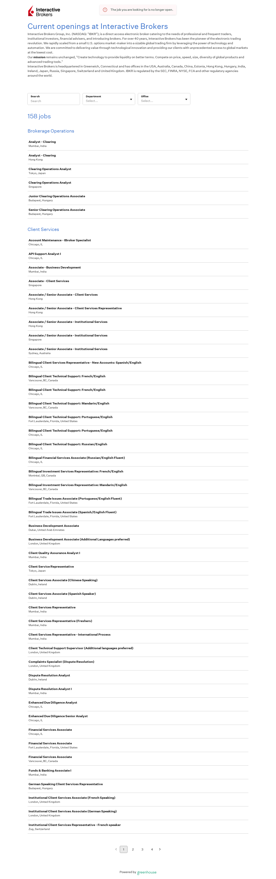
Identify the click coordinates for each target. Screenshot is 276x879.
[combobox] (141, 101)
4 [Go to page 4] (152, 849)
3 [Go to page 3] (142, 849)
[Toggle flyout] (131, 99)
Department (93, 96)
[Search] (54, 101)
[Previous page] (116, 849)
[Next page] (160, 849)
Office (145, 96)
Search (35, 96)
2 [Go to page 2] (133, 849)
